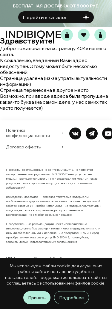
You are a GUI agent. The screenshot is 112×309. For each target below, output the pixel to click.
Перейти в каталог (56, 17)
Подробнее (71, 297)
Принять (37, 297)
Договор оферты (34, 147)
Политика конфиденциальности (34, 133)
